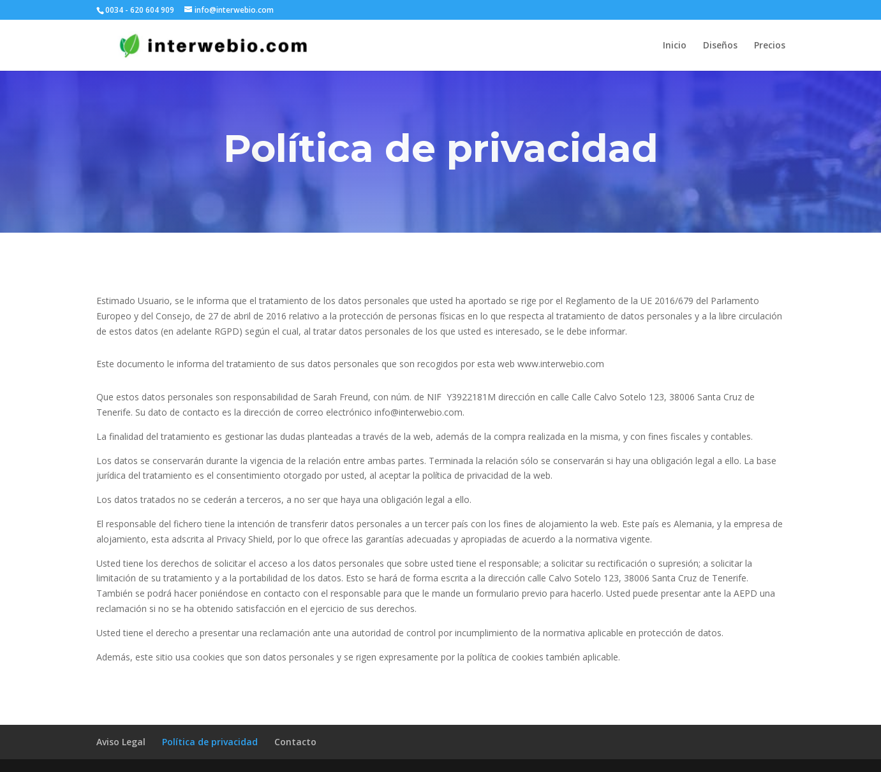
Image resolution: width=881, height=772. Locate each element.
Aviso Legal (120, 742)
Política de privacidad (210, 742)
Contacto (295, 742)
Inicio (674, 46)
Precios (769, 46)
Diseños (720, 46)
